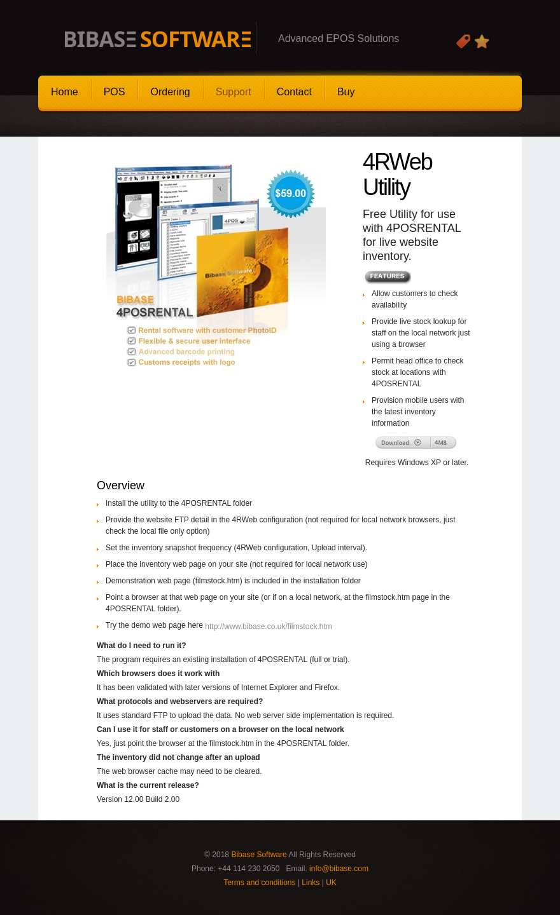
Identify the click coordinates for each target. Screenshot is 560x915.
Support (233, 91)
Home (64, 91)
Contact (294, 91)
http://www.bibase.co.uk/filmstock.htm (268, 626)
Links (310, 882)
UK (331, 882)
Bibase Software (258, 854)
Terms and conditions (259, 882)
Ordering (170, 91)
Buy (346, 91)
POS (114, 91)
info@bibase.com (338, 868)
